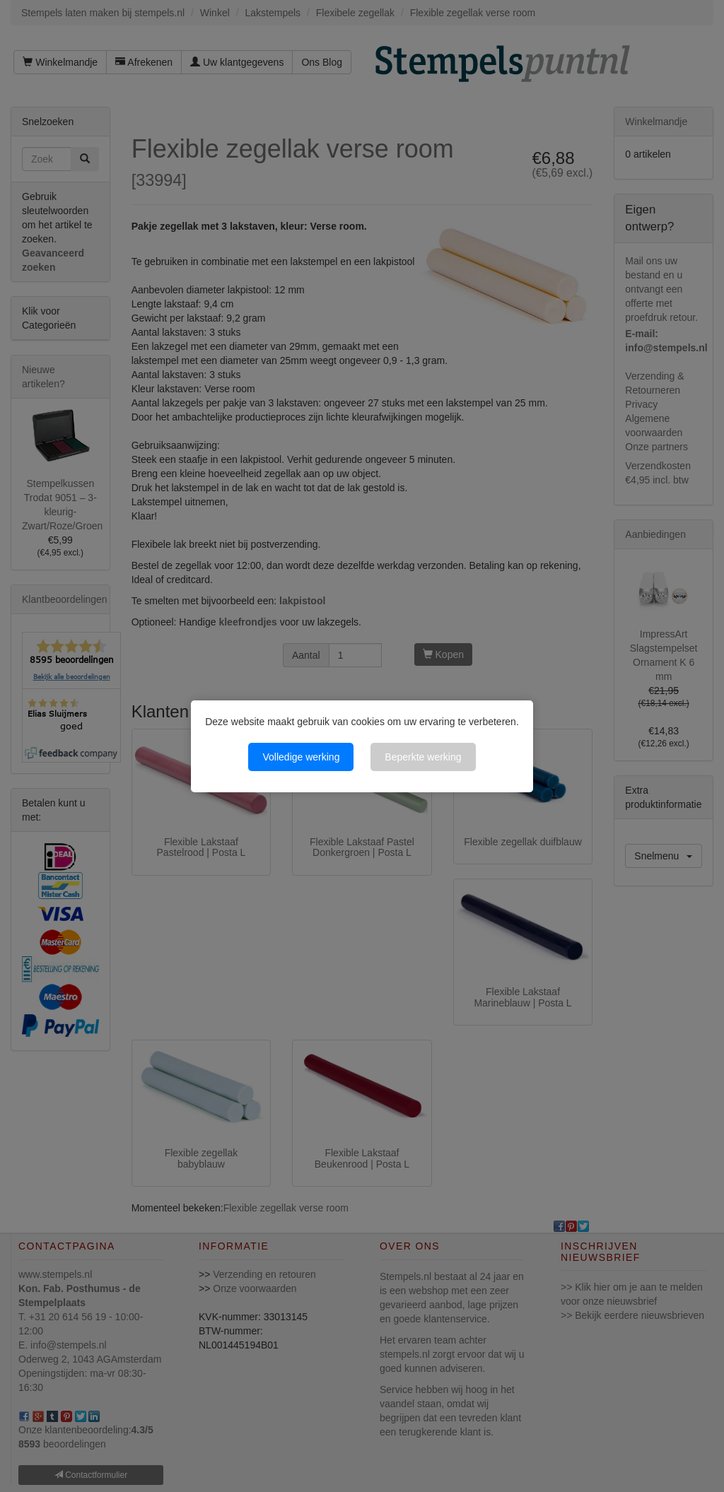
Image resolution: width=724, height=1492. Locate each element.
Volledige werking (300, 757)
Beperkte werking (423, 757)
